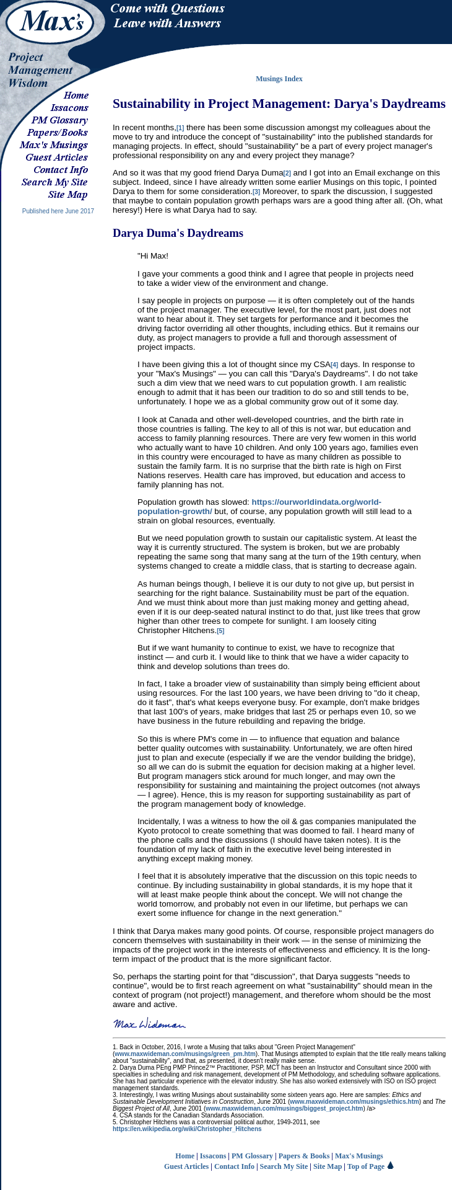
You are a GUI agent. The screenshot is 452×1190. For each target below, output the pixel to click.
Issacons (213, 1156)
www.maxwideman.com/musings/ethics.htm (354, 1101)
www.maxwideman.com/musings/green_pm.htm (185, 1053)
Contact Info (234, 1166)
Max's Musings (359, 1156)
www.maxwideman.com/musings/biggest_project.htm (284, 1108)
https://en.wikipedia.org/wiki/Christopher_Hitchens (187, 1129)
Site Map (327, 1166)
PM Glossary (252, 1156)
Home (184, 1156)
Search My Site (284, 1166)
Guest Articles (186, 1166)
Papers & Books (304, 1156)
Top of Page (370, 1166)
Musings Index (279, 78)
